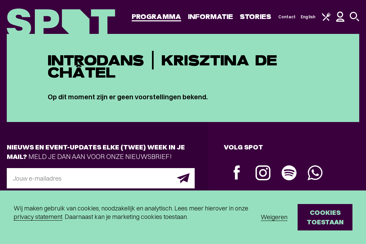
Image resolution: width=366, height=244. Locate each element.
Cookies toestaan (325, 217)
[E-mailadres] (101, 178)
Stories (256, 17)
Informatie (210, 17)
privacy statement (38, 217)
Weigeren (274, 217)
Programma (156, 17)
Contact (287, 16)
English (308, 16)
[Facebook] (237, 173)
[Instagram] (263, 174)
